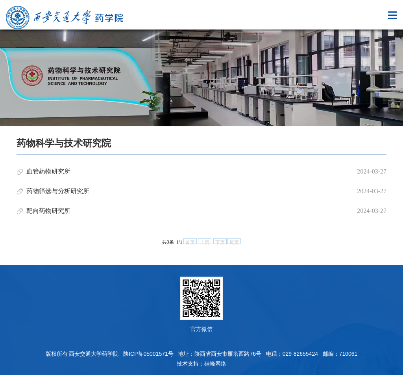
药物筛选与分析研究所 (57, 191)
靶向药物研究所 (48, 210)
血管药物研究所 (48, 171)
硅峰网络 (215, 363)
